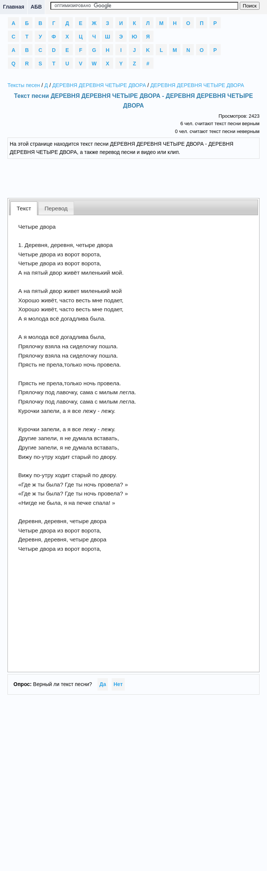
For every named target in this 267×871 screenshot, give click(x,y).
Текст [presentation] (24, 208)
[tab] (23, 208)
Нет (118, 684)
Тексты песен (23, 85)
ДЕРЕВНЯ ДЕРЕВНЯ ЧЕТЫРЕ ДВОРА (99, 85)
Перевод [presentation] (56, 208)
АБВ (36, 7)
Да (102, 684)
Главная (13, 7)
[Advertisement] (133, 177)
